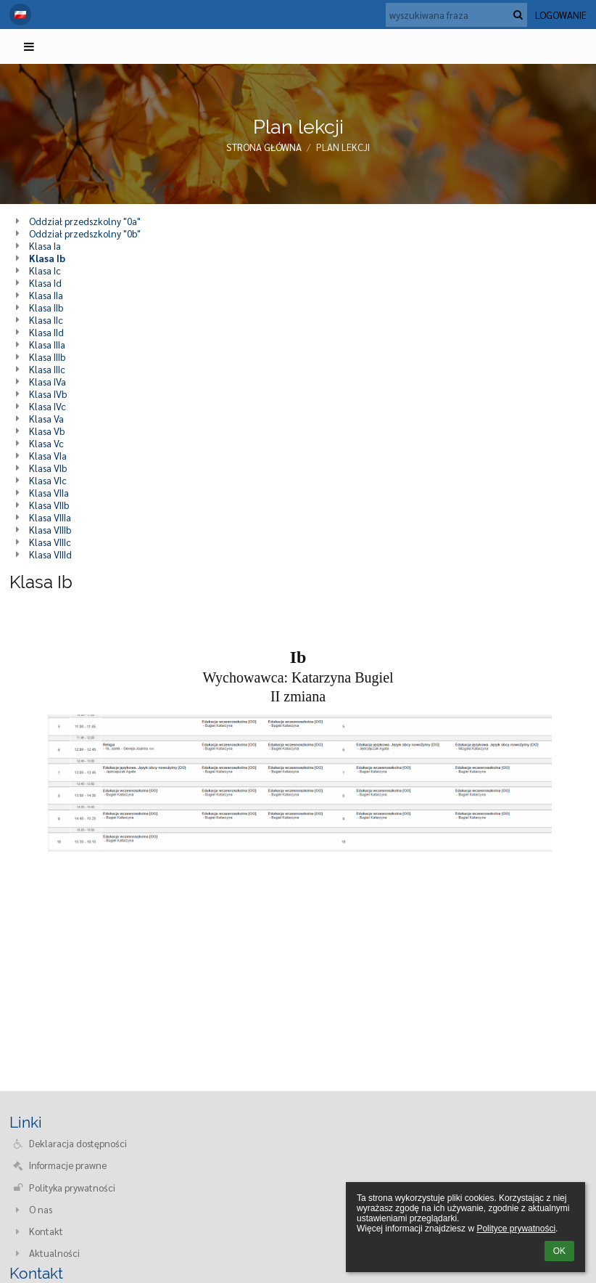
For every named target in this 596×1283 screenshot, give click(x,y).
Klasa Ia (45, 246)
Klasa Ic (45, 270)
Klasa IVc (47, 406)
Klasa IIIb (47, 357)
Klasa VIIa (49, 492)
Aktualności (54, 1253)
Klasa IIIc (47, 369)
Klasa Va (46, 418)
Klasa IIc (46, 320)
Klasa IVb (48, 394)
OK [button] (559, 1251)
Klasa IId (46, 332)
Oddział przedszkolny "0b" (85, 233)
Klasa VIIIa (50, 517)
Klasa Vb (47, 431)
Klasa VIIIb (50, 530)
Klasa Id (45, 283)
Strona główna (264, 147)
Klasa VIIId (50, 554)
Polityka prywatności (72, 1187)
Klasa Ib (47, 258)
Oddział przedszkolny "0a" (85, 221)
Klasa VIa (48, 455)
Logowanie (561, 15)
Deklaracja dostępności (78, 1143)
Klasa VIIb (49, 505)
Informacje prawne (68, 1165)
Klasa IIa (46, 295)
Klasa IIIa (47, 344)
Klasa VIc (48, 480)
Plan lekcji (343, 147)
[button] (20, 14)
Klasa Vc (46, 443)
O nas (40, 1209)
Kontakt (46, 1231)
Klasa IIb (46, 307)
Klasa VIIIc (50, 542)
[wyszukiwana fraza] (456, 15)
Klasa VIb (48, 468)
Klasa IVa (47, 381)
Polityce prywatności (515, 1228)
